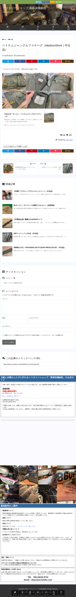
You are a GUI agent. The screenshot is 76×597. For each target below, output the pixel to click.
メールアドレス (33, 318)
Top (5, 39)
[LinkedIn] (44, 61)
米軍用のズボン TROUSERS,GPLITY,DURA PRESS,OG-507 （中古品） (40, 247)
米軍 (70, 135)
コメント (5, 299)
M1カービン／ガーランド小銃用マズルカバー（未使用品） (35, 205)
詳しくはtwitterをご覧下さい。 (11, 396)
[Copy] (68, 61)
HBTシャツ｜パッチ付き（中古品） (26, 233)
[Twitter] (8, 61)
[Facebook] (20, 61)
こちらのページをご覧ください (26, 526)
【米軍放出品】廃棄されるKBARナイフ (28, 219)
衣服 (11, 39)
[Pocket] (55, 61)
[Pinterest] (32, 61)
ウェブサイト (6, 326)
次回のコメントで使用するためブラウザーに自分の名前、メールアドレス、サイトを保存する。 (34, 335)
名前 (4, 318)
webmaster (69, 140)
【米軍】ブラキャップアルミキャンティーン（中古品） (34, 191)
